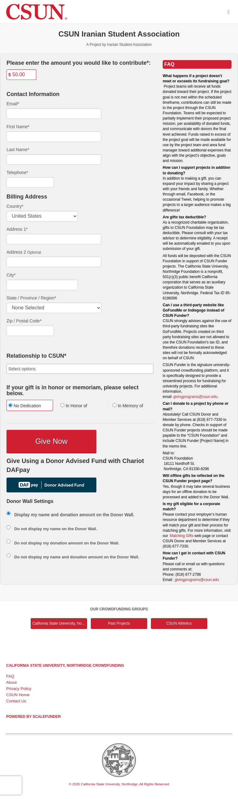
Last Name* (18, 149)
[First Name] (54, 136)
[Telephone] (30, 182)
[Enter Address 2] (54, 262)
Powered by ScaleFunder (33, 716)
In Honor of (73, 405)
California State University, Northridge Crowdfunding (65, 665)
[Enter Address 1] (54, 239)
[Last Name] (54, 159)
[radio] (28, 406)
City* (11, 275)
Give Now (51, 441)
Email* (13, 103)
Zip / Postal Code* (24, 320)
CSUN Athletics (179, 623)
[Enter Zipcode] (30, 330)
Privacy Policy (18, 688)
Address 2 (16, 252)
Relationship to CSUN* (36, 356)
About (11, 682)
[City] (42, 285)
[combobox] (80, 369)
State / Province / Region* (31, 297)
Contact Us (16, 701)
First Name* (18, 126)
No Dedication (24, 405)
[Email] (54, 113)
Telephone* (17, 172)
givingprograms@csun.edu (195, 397)
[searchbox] (80, 369)
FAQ (10, 676)
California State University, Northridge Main (59, 623)
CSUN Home (17, 694)
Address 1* (17, 229)
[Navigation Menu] (228, 11)
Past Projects (119, 623)
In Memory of (127, 405)
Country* (15, 206)
